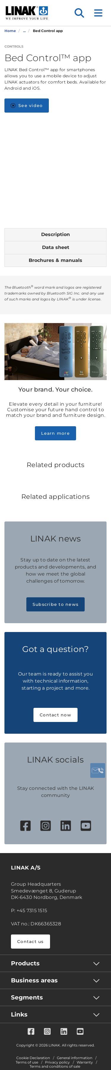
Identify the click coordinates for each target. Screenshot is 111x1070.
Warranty (85, 1062)
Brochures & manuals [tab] (55, 260)
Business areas (34, 980)
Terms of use (27, 1062)
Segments (27, 997)
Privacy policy (57, 1062)
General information (74, 1058)
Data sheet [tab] (55, 247)
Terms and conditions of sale (55, 1066)
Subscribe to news (55, 604)
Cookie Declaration (33, 1058)
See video (27, 105)
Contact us (30, 941)
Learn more (55, 433)
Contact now (55, 715)
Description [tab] (55, 234)
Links (19, 1014)
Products (25, 963)
